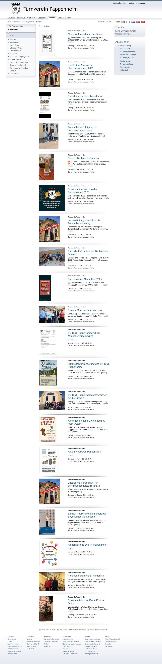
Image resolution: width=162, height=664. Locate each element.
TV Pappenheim (28, 22)
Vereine (19, 22)
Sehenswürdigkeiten (33, 641)
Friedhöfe (47, 646)
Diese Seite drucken (48, 629)
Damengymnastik (127, 52)
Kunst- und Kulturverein (92, 644)
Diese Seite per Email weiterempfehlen (72, 629)
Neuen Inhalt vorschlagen (98, 629)
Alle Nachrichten (13, 644)
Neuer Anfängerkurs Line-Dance (85, 34)
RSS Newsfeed (13, 649)
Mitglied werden (15, 59)
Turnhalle (12, 54)
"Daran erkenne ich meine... (71, 644)
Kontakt (131, 3)
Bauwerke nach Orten (69, 654)
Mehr (107, 637)
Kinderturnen (125, 61)
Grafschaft (30, 649)
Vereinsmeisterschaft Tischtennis (86, 575)
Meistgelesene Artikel (15, 646)
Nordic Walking (126, 64)
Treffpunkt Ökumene (50, 641)
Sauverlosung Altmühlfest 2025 (85, 279)
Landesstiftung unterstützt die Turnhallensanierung (84, 222)
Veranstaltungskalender (15, 651)
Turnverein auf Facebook (18, 68)
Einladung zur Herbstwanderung (85, 96)
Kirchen (46, 644)
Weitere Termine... (123, 34)
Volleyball (124, 70)
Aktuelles (13, 30)
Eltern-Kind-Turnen (128, 55)
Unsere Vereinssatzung (18, 62)
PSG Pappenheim (91, 646)
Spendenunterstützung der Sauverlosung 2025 (82, 191)
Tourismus (30, 637)
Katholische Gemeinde (51, 639)
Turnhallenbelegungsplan (18, 57)
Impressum (140, 3)
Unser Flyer (13, 45)
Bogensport (125, 49)
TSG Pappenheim (91, 649)
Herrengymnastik (127, 58)
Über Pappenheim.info (113, 639)
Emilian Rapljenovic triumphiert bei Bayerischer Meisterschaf (87, 515)
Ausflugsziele (31, 646)
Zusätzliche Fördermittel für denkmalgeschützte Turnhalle (84, 484)
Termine (12, 40)
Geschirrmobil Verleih (17, 65)
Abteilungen (13, 42)
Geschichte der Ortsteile (70, 641)
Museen (29, 639)
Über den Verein (15, 48)
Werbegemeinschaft (91, 654)
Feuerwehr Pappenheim (93, 641)
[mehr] (70, 42)
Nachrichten (12, 639)
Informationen (12, 654)
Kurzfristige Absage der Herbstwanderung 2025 (80, 67)
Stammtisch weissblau (92, 639)
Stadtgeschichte (67, 639)
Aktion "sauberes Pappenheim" (85, 451)
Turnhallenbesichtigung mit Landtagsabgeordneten (82, 129)
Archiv (11, 35)
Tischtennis (125, 67)
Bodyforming (125, 46)
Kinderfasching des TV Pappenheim (87, 544)
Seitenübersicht (119, 3)
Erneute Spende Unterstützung (85, 310)
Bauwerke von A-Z (68, 651)
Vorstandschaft (14, 51)
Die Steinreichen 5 (33, 644)
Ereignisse (66, 646)
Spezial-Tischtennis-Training (83, 158)
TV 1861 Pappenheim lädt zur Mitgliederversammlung (84, 334)
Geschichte (66, 637)
